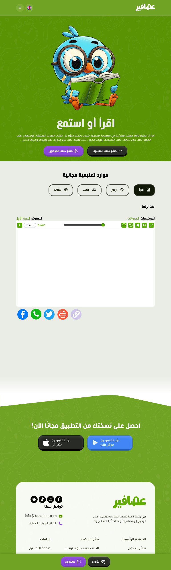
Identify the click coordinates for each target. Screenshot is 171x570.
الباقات (45, 539)
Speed (124, 224)
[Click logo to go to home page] (145, 8)
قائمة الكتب (90, 539)
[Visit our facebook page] (59, 499)
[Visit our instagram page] (50, 499)
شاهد (61, 190)
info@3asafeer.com (44, 516)
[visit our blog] (34, 499)
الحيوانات (133, 218)
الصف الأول (23, 218)
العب (89, 190)
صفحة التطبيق (40, 548)
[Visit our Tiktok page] (42, 499)
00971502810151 (45, 523)
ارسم (117, 190)
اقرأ (144, 190)
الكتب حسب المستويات (82, 548)
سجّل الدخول (137, 548)
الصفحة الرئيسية (134, 539)
